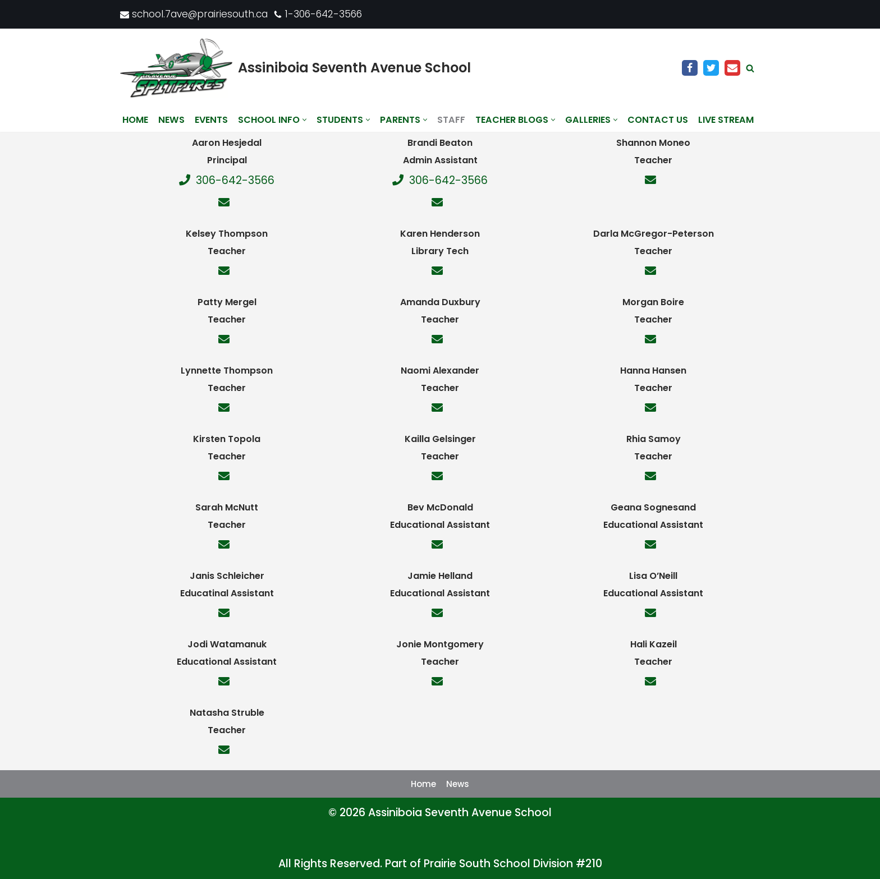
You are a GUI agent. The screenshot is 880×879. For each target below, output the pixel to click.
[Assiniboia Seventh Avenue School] (295, 68)
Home (135, 119)
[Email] (732, 68)
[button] (304, 120)
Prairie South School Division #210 (513, 863)
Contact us (657, 119)
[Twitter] (711, 68)
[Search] (750, 68)
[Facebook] (690, 68)
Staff (451, 119)
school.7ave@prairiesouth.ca (200, 14)
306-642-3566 (226, 180)
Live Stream (726, 119)
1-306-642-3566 (323, 14)
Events (211, 119)
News (171, 119)
